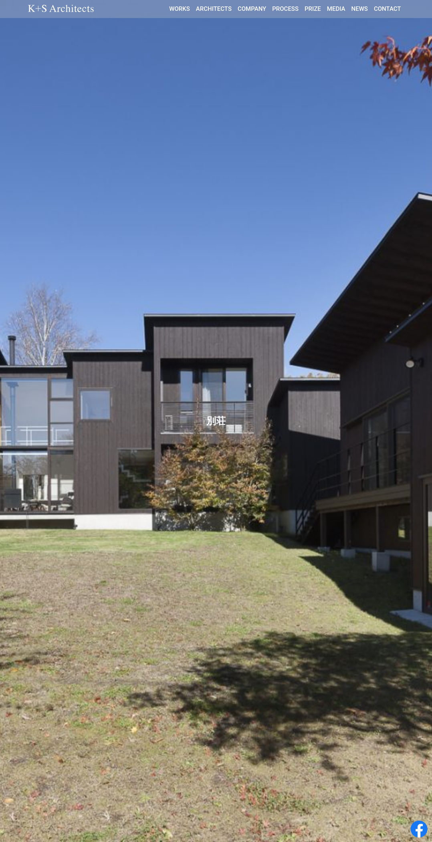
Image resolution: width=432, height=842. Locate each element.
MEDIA (336, 8)
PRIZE (313, 8)
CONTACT (387, 8)
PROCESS (285, 8)
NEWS (359, 8)
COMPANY (252, 8)
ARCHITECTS (214, 8)
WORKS (179, 8)
